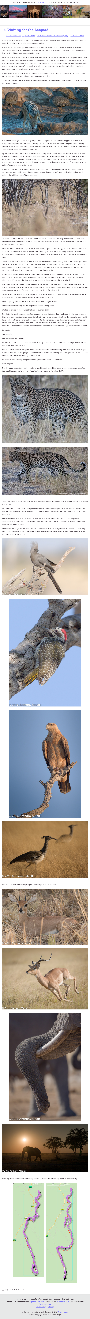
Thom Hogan (63, 1312)
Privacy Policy (41, 1307)
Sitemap (51, 1307)
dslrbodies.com (63, 1301)
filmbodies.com (45, 1304)
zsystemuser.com (37, 1301)
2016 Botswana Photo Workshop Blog (52, 35)
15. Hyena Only (77, 35)
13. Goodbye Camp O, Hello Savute (20, 35)
